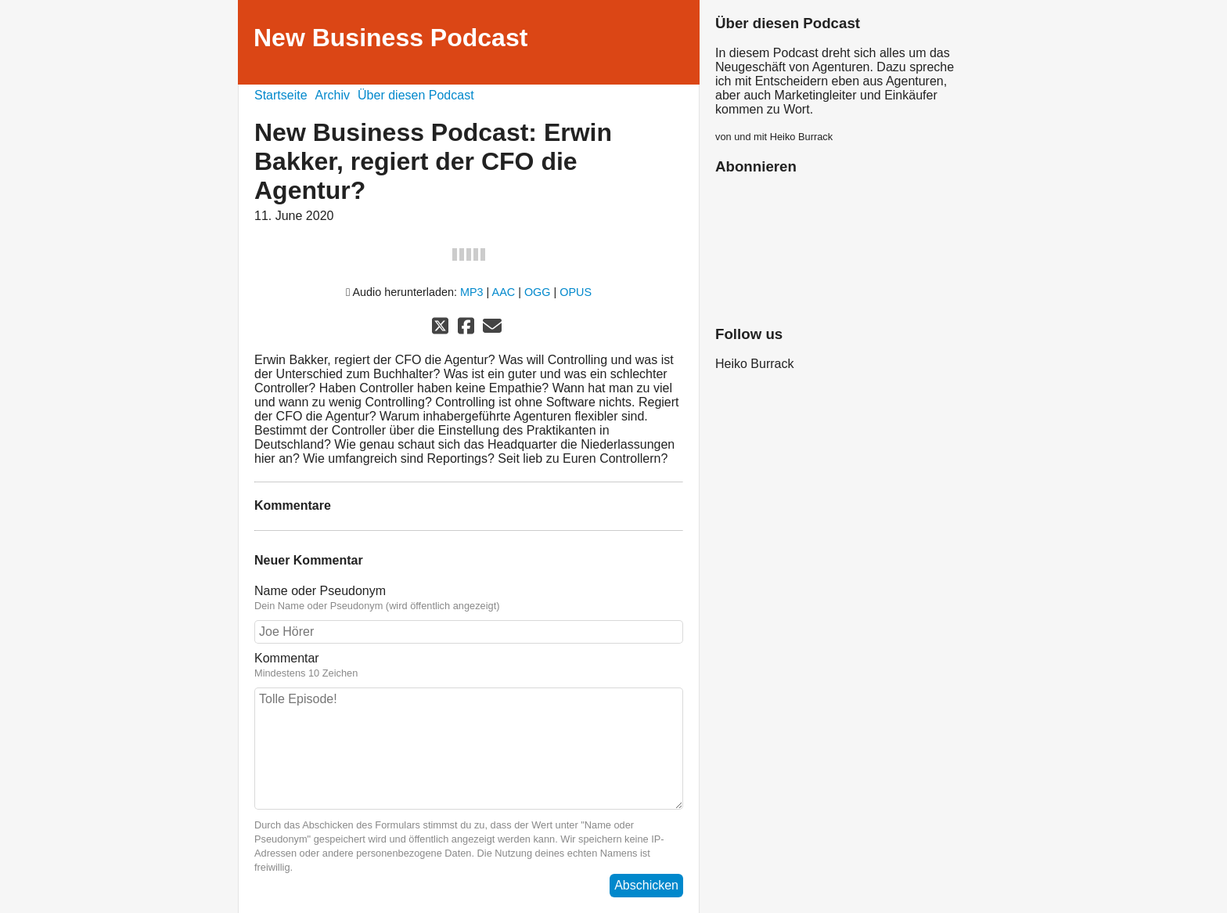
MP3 (472, 292)
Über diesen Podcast (416, 95)
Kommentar (468, 665)
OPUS (576, 292)
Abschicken (646, 885)
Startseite (281, 95)
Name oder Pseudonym (468, 598)
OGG (537, 292)
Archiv (332, 95)
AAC (504, 292)
